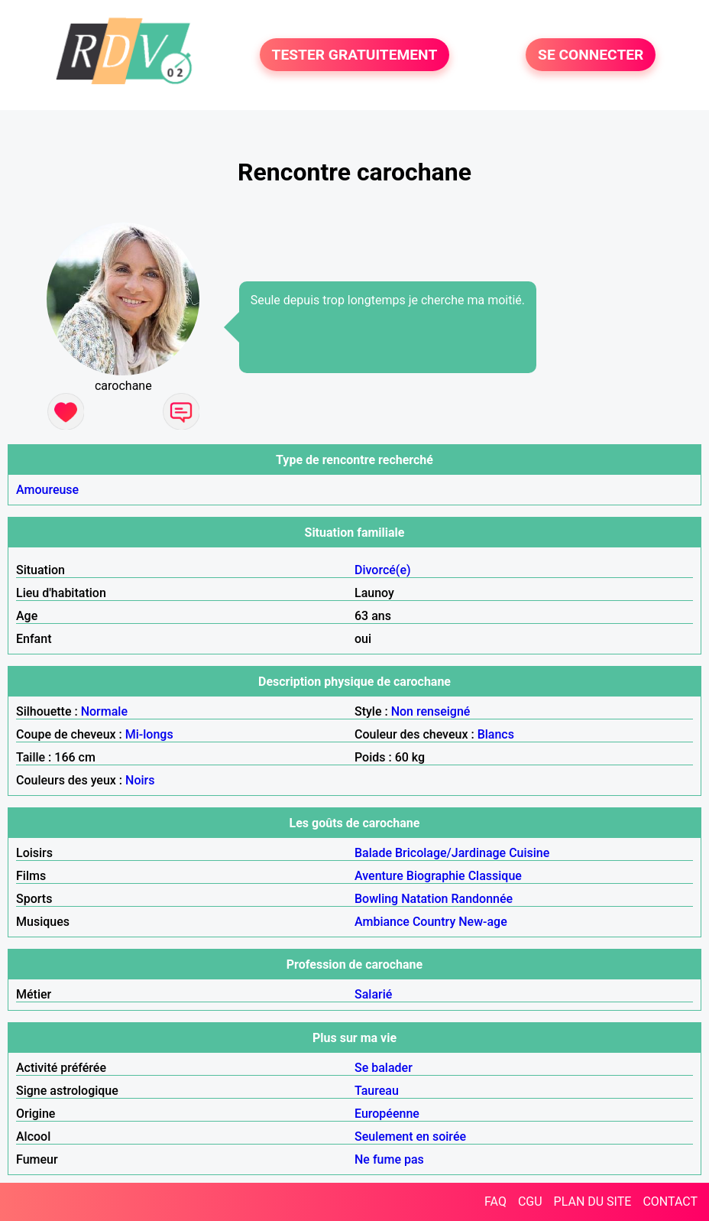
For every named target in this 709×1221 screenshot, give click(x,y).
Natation (424, 898)
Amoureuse (47, 489)
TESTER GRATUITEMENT (355, 54)
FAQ (495, 1201)
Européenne (386, 1113)
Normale (104, 711)
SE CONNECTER (590, 54)
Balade (373, 853)
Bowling (376, 898)
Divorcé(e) (382, 570)
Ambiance (382, 921)
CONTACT (670, 1201)
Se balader (383, 1067)
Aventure (378, 876)
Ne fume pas (389, 1159)
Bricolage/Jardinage (450, 853)
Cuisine (529, 853)
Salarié (373, 994)
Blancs (496, 734)
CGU (530, 1201)
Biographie (435, 876)
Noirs (139, 780)
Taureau (376, 1090)
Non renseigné (431, 711)
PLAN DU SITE (593, 1201)
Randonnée (482, 898)
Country (434, 921)
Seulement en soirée (410, 1136)
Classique (495, 876)
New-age (482, 921)
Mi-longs (149, 734)
